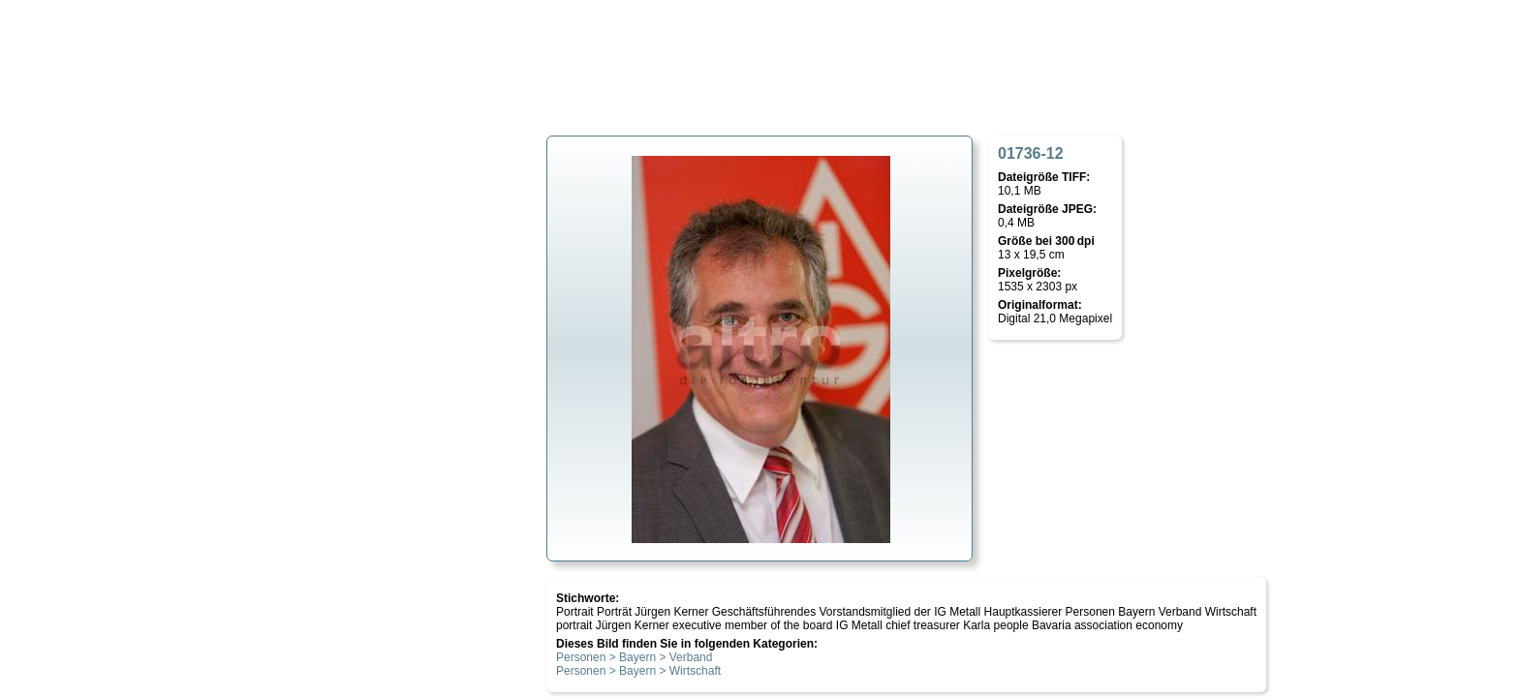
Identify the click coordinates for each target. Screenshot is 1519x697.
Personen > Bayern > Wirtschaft (638, 671)
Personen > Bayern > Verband (634, 657)
